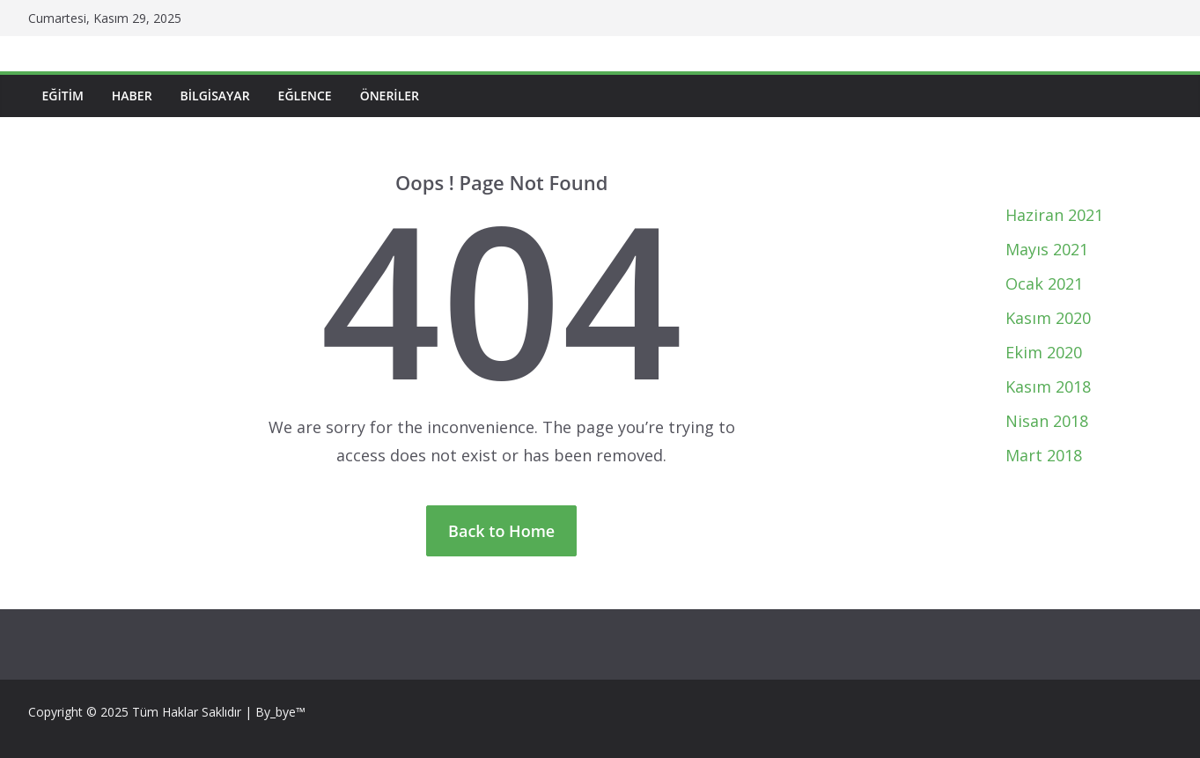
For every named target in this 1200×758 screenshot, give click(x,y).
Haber (132, 95)
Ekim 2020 (1043, 352)
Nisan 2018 (1046, 420)
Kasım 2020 (1048, 317)
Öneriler (389, 95)
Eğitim (63, 95)
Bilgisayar (215, 95)
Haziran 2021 (1054, 214)
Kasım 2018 (1048, 386)
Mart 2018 (1043, 455)
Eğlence (305, 95)
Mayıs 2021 (1046, 249)
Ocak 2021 (1044, 283)
